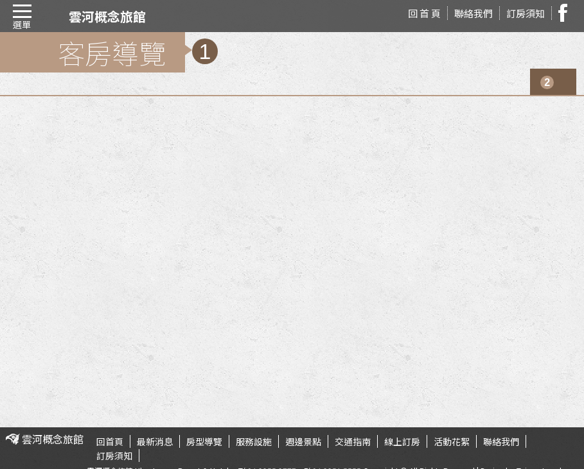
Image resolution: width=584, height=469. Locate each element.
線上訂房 (402, 441)
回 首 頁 (424, 13)
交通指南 (353, 441)
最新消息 (155, 441)
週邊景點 (303, 441)
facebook (566, 12)
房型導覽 (204, 441)
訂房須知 (525, 13)
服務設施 (254, 441)
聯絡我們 (473, 13)
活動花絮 (452, 441)
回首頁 (109, 441)
